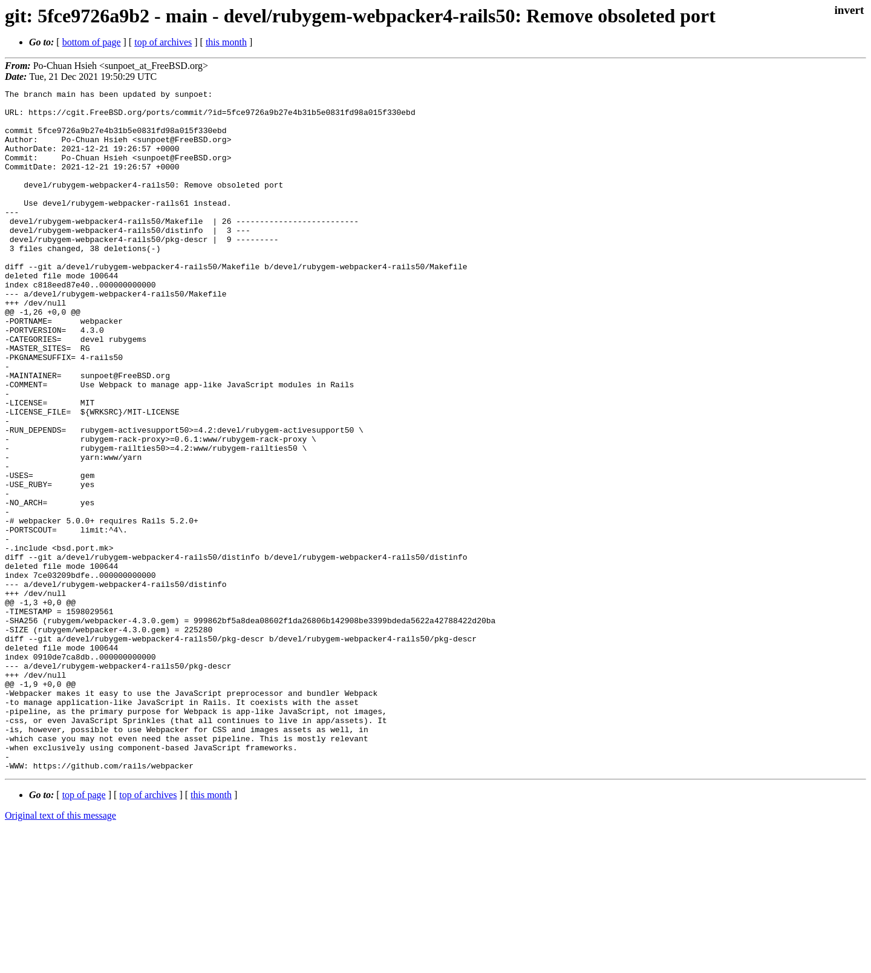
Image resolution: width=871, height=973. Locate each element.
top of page (84, 931)
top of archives (163, 42)
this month (226, 42)
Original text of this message (60, 951)
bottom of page (91, 42)
